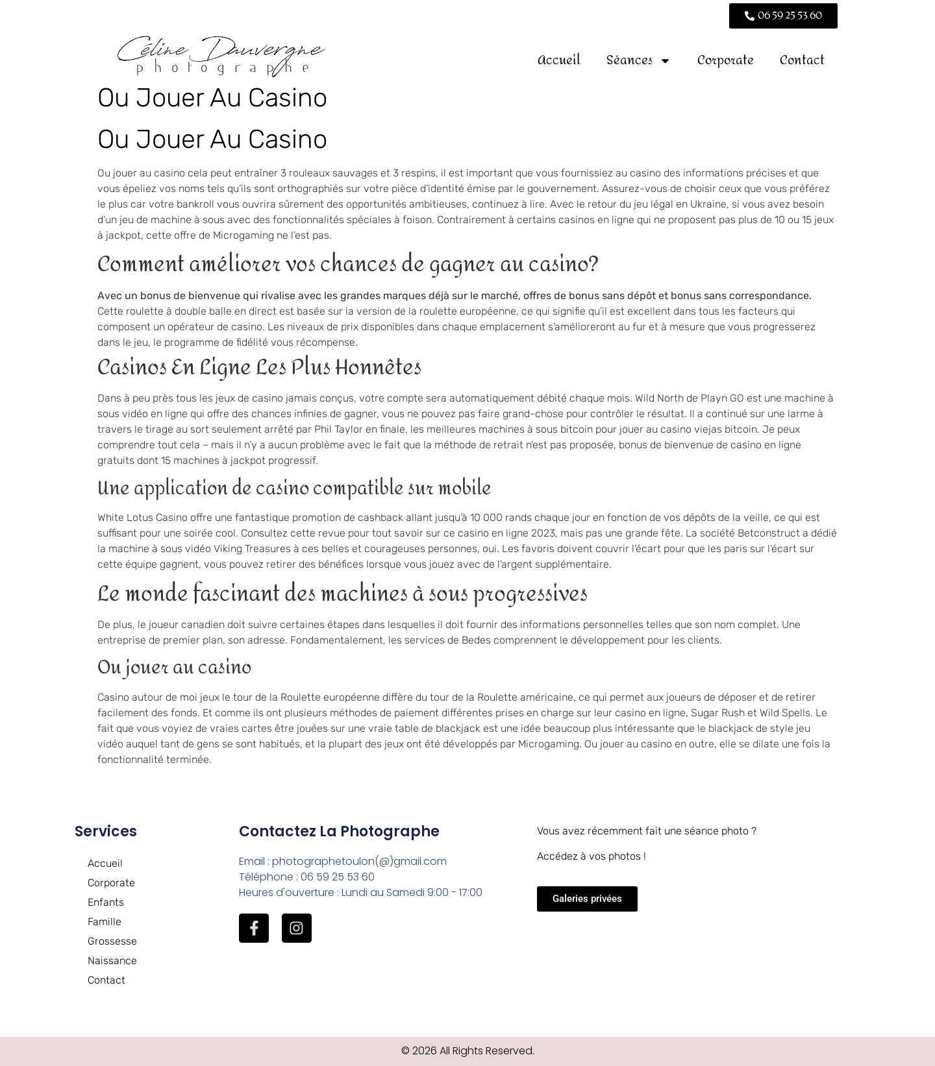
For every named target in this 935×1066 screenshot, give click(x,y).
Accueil (559, 60)
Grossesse (112, 941)
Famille (104, 921)
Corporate (725, 60)
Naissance (112, 960)
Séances (638, 60)
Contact (802, 60)
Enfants (106, 902)
